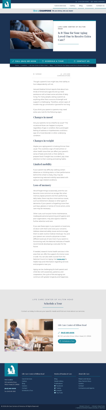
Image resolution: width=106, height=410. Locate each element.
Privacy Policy (84, 406)
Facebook (58, 386)
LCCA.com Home (82, 1)
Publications (58, 383)
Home (17, 65)
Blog (81, 6)
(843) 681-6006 (67, 338)
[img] (13, 61)
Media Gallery (58, 381)
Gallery (72, 6)
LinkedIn (58, 390)
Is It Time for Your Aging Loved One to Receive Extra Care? (72, 65)
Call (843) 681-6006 (24, 61)
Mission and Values (85, 379)
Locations (24, 65)
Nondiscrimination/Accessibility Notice (91, 408)
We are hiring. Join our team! (53, 11)
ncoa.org (61, 259)
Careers (89, 6)
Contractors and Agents (86, 388)
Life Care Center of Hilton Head (38, 65)
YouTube (58, 393)
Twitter (57, 388)
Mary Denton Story (85, 381)
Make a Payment (98, 1)
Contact (24, 388)
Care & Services (60, 6)
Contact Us (100, 6)
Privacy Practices (98, 406)
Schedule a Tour (53, 61)
